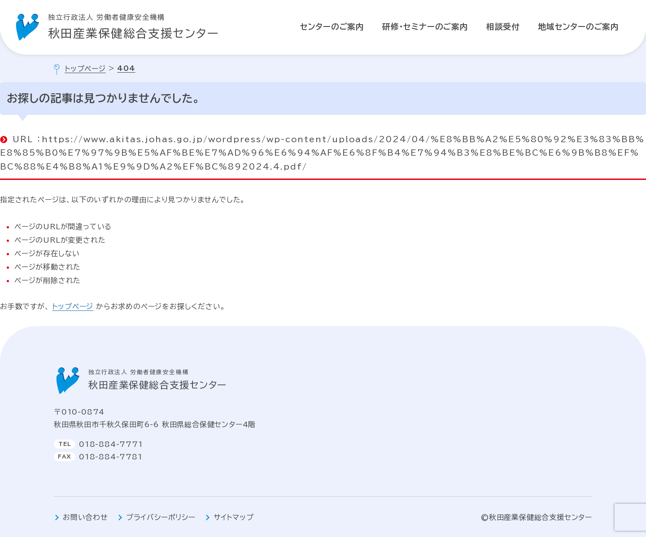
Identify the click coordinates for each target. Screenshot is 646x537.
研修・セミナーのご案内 (425, 27)
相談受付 (503, 27)
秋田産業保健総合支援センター (133, 25)
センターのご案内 (332, 27)
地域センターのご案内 (578, 27)
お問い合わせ (85, 517)
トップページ (72, 306)
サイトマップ (234, 517)
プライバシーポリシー (161, 517)
